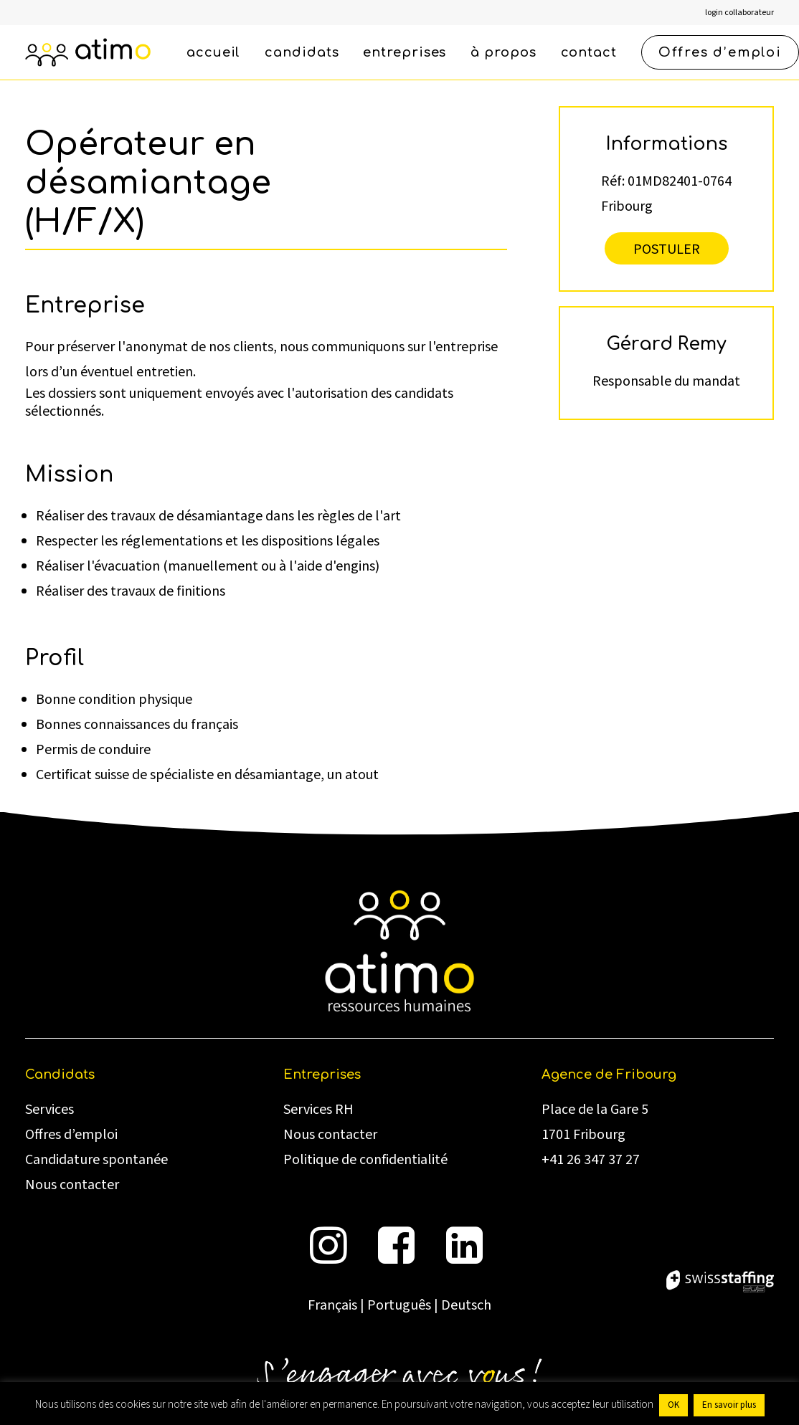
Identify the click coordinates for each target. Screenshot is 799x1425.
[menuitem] (739, 12)
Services (49, 1110)
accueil (213, 52)
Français (332, 1305)
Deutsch (466, 1305)
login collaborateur (739, 12)
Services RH (318, 1110)
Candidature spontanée (96, 1160)
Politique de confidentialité (365, 1160)
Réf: (613, 180)
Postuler (666, 248)
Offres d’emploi (71, 1135)
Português (399, 1305)
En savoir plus (729, 1404)
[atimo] (88, 52)
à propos (503, 52)
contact (589, 52)
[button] (328, 1259)
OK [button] (673, 1404)
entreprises (404, 52)
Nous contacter (72, 1185)
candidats (302, 52)
